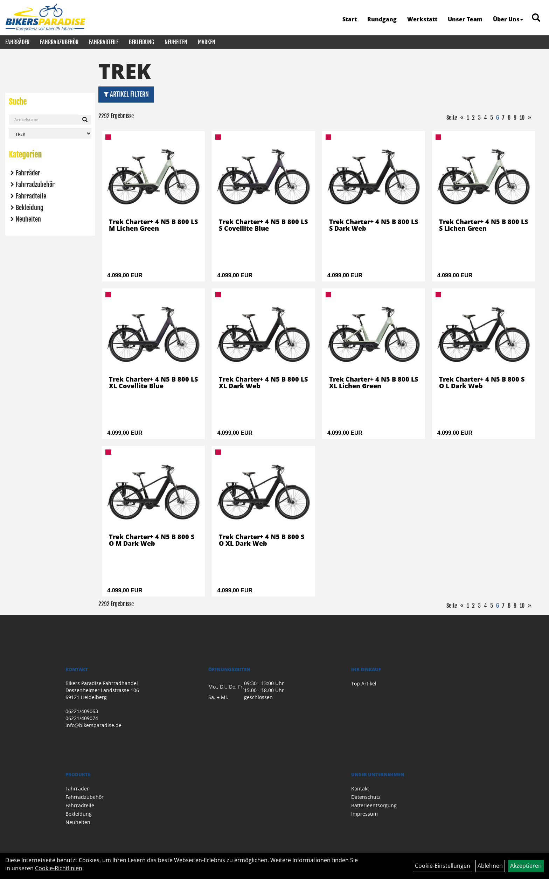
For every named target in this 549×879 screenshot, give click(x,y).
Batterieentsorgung (374, 805)
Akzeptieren (526, 866)
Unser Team (465, 19)
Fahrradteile (103, 42)
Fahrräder (17, 42)
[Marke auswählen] (50, 133)
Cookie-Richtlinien (58, 868)
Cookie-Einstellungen (442, 866)
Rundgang (382, 19)
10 (522, 117)
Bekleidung (141, 42)
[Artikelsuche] (536, 18)
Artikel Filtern (126, 94)
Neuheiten (176, 42)
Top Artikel (363, 683)
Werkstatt (422, 19)
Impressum (364, 813)
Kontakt (360, 788)
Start (349, 19)
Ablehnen (490, 866)
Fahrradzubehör (59, 42)
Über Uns (508, 19)
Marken (206, 42)
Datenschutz (366, 797)
